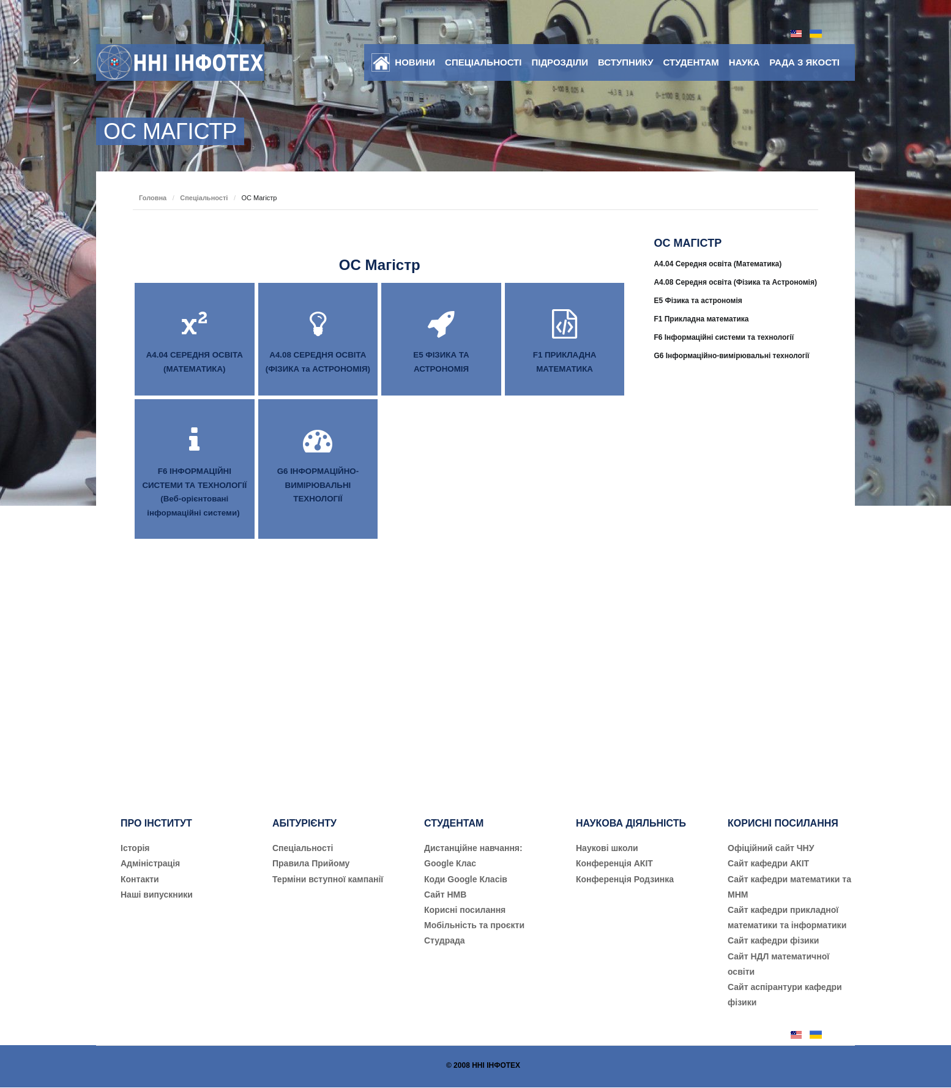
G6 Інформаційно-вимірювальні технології (731, 355)
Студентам (691, 62)
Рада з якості (804, 62)
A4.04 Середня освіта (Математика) (717, 264)
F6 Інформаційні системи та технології (724, 337)
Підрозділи (559, 62)
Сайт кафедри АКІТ (768, 863)
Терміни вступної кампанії (327, 879)
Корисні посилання (464, 910)
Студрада (444, 940)
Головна (152, 197)
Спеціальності (483, 62)
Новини (415, 62)
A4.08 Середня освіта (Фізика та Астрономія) (735, 282)
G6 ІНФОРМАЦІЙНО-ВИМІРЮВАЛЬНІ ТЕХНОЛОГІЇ (318, 485)
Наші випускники (157, 894)
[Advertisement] (736, 579)
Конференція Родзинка (625, 879)
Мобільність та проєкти (474, 925)
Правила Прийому (310, 863)
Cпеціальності (303, 848)
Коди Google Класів (465, 879)
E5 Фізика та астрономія (698, 300)
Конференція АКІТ (614, 863)
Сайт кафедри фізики (773, 940)
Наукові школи (607, 848)
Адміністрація (150, 863)
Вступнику (625, 62)
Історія (135, 848)
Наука (744, 62)
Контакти (140, 879)
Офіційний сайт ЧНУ (771, 848)
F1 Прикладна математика (701, 319)
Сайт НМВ (445, 894)
